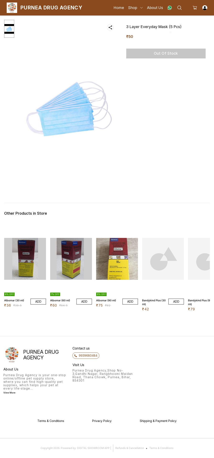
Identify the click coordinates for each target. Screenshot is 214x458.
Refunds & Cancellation (129, 448)
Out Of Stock (166, 53)
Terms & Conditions (161, 448)
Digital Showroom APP (93, 448)
